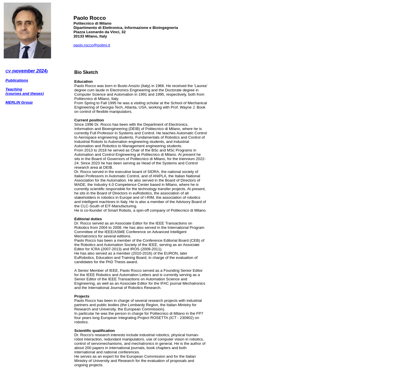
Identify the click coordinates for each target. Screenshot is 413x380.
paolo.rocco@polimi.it (91, 45)
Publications (16, 80)
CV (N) (26, 71)
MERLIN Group (19, 102)
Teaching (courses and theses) (24, 91)
